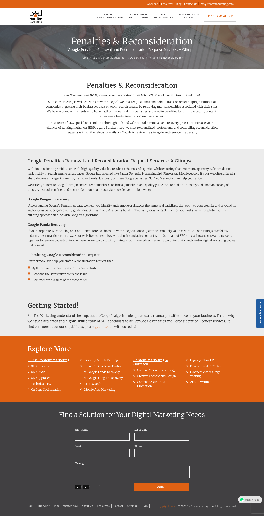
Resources (167, 4)
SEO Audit (38, 372)
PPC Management (163, 16)
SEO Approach (41, 378)
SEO (31, 506)
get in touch (104, 327)
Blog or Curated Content (206, 366)
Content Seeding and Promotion (151, 384)
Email (78, 446)
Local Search (92, 384)
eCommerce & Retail (189, 16)
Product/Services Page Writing (205, 374)
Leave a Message (260, 313)
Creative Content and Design (156, 376)
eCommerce (70, 506)
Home (84, 57)
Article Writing (200, 382)
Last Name (140, 429)
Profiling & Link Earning (101, 360)
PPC (56, 506)
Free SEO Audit (220, 16)
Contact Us (190, 4)
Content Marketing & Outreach (150, 362)
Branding (44, 506)
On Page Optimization (46, 389)
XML (145, 506)
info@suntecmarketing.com (217, 4)
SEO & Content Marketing (108, 16)
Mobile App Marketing (99, 389)
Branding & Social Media (138, 16)
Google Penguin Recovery (105, 378)
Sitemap (132, 506)
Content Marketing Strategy (156, 370)
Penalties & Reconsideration (103, 366)
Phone (138, 446)
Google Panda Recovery (104, 372)
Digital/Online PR (202, 360)
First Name (81, 429)
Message (80, 463)
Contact (118, 506)
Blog (179, 4)
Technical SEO (41, 384)
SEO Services (136, 57)
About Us (152, 4)
